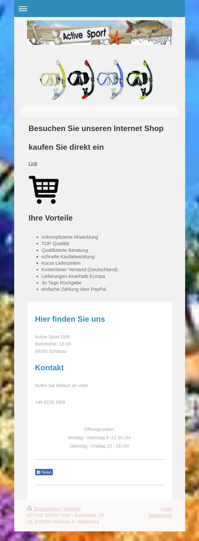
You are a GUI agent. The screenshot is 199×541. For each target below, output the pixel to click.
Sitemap (72, 508)
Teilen (44, 472)
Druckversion (44, 508)
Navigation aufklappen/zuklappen (100, 8)
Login (166, 508)
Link (33, 163)
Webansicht (160, 515)
